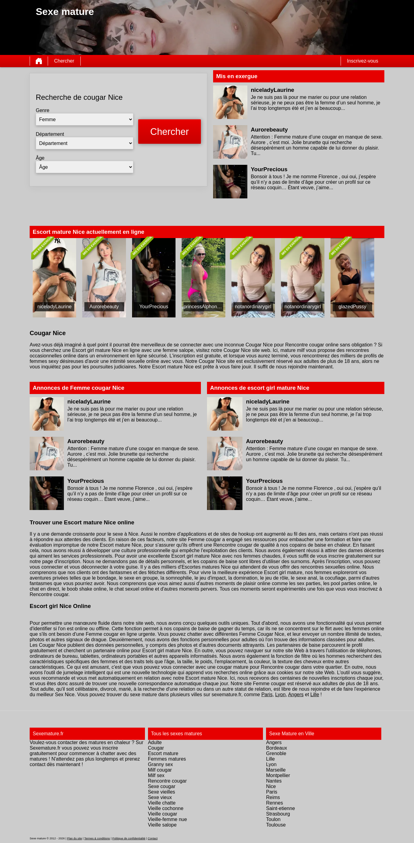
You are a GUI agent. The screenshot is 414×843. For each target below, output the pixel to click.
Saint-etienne (280, 808)
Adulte (155, 742)
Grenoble (276, 753)
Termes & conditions (97, 838)
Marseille (276, 769)
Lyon (280, 694)
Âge (40, 158)
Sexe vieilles (161, 791)
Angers (296, 694)
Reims (273, 797)
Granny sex (160, 764)
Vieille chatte (162, 802)
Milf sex (156, 775)
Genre (42, 110)
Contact (152, 838)
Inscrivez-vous (362, 60)
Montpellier (278, 775)
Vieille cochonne (165, 808)
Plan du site (74, 838)
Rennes (274, 802)
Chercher (64, 60)
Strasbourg (278, 813)
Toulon (273, 819)
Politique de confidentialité (128, 838)
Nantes (274, 780)
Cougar (156, 748)
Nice (271, 786)
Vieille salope (162, 824)
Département (50, 134)
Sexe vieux (160, 797)
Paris (266, 694)
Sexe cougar (162, 786)
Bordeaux (276, 748)
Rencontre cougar (167, 780)
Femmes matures (167, 759)
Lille (314, 694)
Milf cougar (160, 769)
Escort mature (163, 753)
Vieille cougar (162, 813)
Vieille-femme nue (167, 819)
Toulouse (276, 824)
